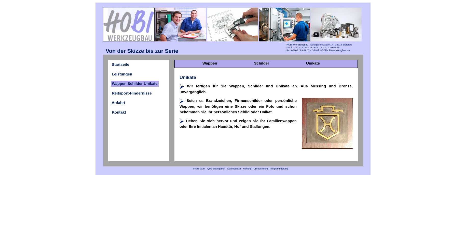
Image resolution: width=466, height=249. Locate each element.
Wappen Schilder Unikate (135, 83)
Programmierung (279, 168)
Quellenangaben (216, 168)
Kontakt (119, 112)
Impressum (199, 168)
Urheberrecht (260, 168)
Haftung (247, 168)
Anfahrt (118, 102)
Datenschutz (234, 168)
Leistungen (122, 74)
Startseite (120, 64)
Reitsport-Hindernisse (132, 93)
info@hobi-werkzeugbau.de (335, 50)
